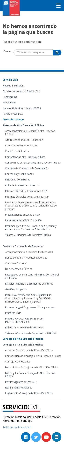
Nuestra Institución (13, 85)
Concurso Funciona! (16, 263)
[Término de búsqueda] (33, 52)
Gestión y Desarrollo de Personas (23, 246)
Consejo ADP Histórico (18, 361)
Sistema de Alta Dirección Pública (23, 125)
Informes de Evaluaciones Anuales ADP (27, 196)
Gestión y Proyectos (16, 289)
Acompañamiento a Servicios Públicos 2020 (29, 252)
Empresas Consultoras (17, 179)
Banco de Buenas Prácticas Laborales (26, 257)
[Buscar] (57, 52)
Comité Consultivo (13, 114)
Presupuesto (10, 102)
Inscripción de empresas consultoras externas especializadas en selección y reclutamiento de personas (31, 205)
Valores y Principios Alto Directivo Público (28, 234)
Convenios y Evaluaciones (19, 173)
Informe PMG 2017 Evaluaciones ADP (26, 191)
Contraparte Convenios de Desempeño (26, 168)
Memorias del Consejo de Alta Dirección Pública (31, 367)
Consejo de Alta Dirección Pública (23, 344)
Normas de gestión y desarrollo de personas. (30, 307)
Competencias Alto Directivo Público (25, 157)
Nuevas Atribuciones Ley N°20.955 (22, 108)
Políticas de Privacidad (17, 427)
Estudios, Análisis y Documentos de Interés (29, 283)
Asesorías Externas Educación (21, 145)
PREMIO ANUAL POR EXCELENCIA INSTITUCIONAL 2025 (24, 320)
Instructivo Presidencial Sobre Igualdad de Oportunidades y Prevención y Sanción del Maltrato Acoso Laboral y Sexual (28, 298)
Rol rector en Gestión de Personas (24, 327)
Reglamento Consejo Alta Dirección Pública (29, 393)
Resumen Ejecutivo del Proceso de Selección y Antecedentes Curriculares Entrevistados (30, 227)
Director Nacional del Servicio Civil (21, 91)
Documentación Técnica (18, 269)
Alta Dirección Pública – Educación (24, 139)
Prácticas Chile (13, 313)
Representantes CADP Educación (23, 220)
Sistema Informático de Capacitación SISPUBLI (31, 333)
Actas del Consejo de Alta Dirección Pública (29, 350)
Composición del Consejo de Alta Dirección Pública (33, 355)
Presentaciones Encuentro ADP (22, 214)
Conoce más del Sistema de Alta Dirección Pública (33, 162)
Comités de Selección (17, 151)
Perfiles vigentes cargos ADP (21, 382)
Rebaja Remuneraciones (18, 387)
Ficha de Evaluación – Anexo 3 (22, 185)
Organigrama (10, 96)
